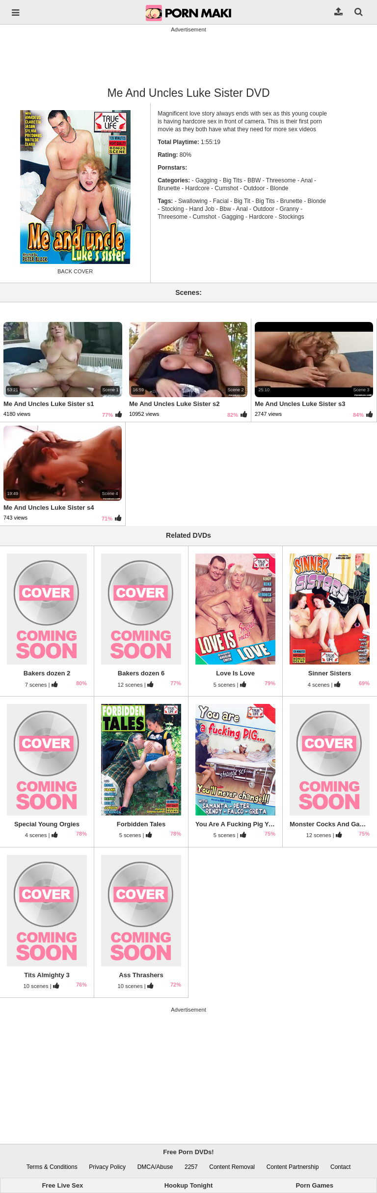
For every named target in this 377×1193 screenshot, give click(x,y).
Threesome (281, 180)
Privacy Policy (107, 1167)
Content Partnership (293, 1167)
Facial (221, 201)
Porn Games (314, 1185)
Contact (340, 1167)
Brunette (291, 201)
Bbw (225, 208)
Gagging (206, 180)
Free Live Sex (62, 1185)
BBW (254, 180)
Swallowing (193, 201)
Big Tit (242, 201)
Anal (307, 180)
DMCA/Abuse (155, 1167)
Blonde (279, 188)
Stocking (173, 208)
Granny (288, 208)
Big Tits (232, 180)
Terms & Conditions (52, 1167)
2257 (191, 1167)
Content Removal (232, 1167)
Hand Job (201, 208)
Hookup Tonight (188, 1185)
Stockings (291, 216)
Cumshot (226, 188)
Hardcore (197, 188)
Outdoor (254, 188)
